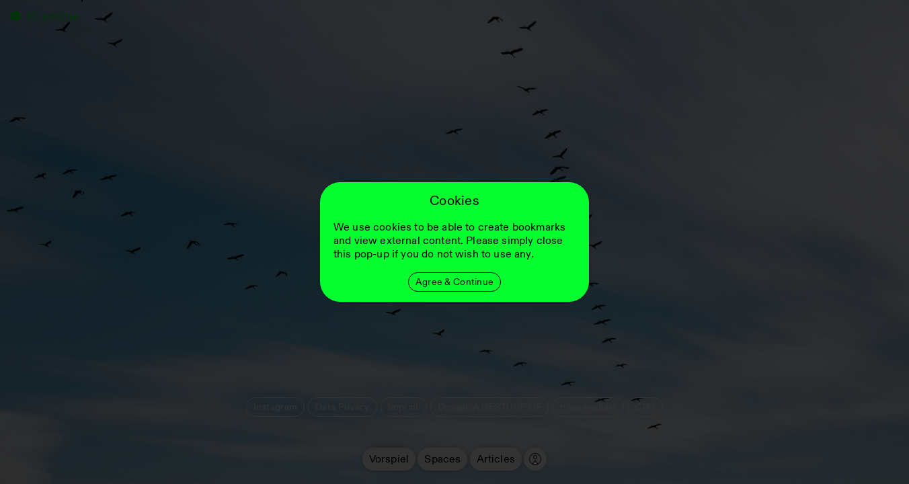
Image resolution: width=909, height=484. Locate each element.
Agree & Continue (454, 282)
